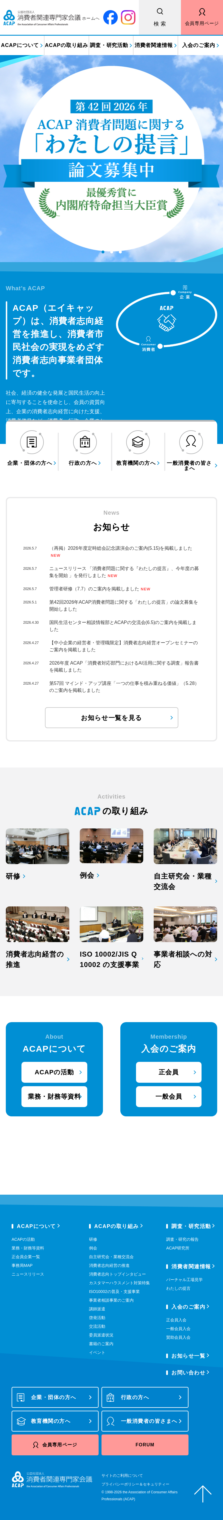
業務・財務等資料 (54, 1096)
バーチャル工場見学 (184, 1279)
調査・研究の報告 (182, 1239)
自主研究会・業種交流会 (111, 1256)
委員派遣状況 (101, 1335)
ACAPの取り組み (66, 45)
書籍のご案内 (101, 1343)
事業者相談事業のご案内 (111, 1300)
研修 (93, 1239)
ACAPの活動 (54, 1072)
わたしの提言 (178, 1288)
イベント (97, 1352)
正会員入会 (176, 1320)
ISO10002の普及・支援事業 (114, 1291)
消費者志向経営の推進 (109, 1265)
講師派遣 (97, 1309)
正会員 (169, 1072)
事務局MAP (22, 1265)
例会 (93, 1248)
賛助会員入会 (178, 1337)
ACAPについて (20, 45)
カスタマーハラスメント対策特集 (119, 1282)
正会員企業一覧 (26, 1256)
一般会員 (168, 1096)
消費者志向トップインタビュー (117, 1274)
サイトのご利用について (122, 1475)
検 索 (160, 24)
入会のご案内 (198, 45)
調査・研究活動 (109, 45)
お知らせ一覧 (188, 1355)
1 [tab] (103, 256)
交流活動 (97, 1326)
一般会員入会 (178, 1328)
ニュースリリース (28, 1274)
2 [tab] (112, 256)
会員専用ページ (202, 23)
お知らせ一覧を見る (111, 717)
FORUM (144, 1444)
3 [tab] (120, 256)
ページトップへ (202, 1494)
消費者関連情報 (154, 45)
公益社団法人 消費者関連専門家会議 (51, 17)
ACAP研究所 (177, 1248)
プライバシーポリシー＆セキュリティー (135, 1484)
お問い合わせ (188, 1372)
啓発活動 (97, 1317)
